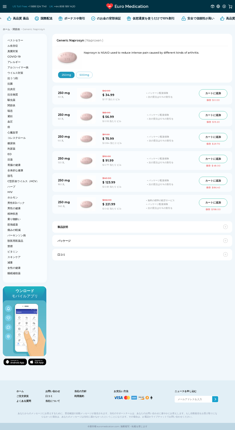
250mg (66, 75)
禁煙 (10, 246)
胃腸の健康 (14, 165)
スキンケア (14, 257)
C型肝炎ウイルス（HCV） (23, 181)
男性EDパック (16, 203)
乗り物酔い (14, 219)
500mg (84, 75)
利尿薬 (11, 148)
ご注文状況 (22, 396)
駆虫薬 (11, 100)
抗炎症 (11, 89)
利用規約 (79, 396)
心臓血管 (12, 132)
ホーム (6, 29)
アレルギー (14, 62)
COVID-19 (14, 56)
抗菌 (10, 83)
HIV (10, 192)
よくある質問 (23, 400)
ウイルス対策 (15, 73)
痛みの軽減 (14, 230)
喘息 (10, 110)
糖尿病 (11, 143)
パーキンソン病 (16, 235)
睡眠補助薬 (14, 273)
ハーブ (11, 186)
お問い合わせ (52, 391)
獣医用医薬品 (15, 240)
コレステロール (16, 138)
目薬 (10, 159)
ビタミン (12, 251)
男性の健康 (14, 208)
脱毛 (10, 175)
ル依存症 (12, 45)
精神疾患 (12, 213)
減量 (10, 262)
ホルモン (12, 197)
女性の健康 (14, 268)
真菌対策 (12, 51)
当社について (52, 400)
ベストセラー (15, 40)
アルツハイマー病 (17, 67)
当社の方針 (80, 391)
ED (9, 154)
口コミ (49, 396)
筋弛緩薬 (12, 224)
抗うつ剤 (12, 78)
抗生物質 (12, 94)
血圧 (10, 121)
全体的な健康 (15, 170)
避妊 (10, 116)
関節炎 (16, 29)
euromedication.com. (108, 426)
